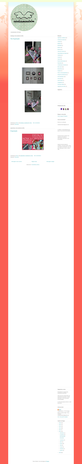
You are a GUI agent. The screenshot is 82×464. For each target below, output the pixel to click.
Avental (59, 41)
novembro (62, 434)
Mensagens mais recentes (17, 161)
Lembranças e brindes (62, 64)
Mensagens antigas (50, 161)
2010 (60, 452)
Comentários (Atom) (35, 164)
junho (61, 443)
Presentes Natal (61, 84)
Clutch (59, 59)
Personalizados (61, 76)
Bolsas (59, 47)
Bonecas (59, 49)
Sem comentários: (36, 122)
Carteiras (59, 55)
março (61, 446)
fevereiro (62, 448)
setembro (62, 440)
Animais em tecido (61, 39)
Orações (59, 70)
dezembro (62, 432)
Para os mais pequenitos (62, 72)
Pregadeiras (60, 82)
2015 (60, 424)
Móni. (60, 409)
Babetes (59, 43)
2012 (60, 429)
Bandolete (60, 45)
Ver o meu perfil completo (63, 416)
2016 (60, 422)
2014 (60, 426)
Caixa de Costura (61, 51)
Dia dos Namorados (61, 61)
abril (61, 445)
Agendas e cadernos (62, 37)
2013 (60, 428)
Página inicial (34, 161)
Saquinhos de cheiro (62, 86)
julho (61, 441)
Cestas (59, 57)
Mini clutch (60, 66)
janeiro (61, 450)
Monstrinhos (60, 68)
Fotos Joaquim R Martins (62, 116)
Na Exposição (15, 39)
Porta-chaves (60, 80)
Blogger (47, 461)
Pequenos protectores (62, 74)
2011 (60, 431)
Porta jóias (60, 78)
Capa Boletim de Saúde (62, 53)
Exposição (17, 124)
